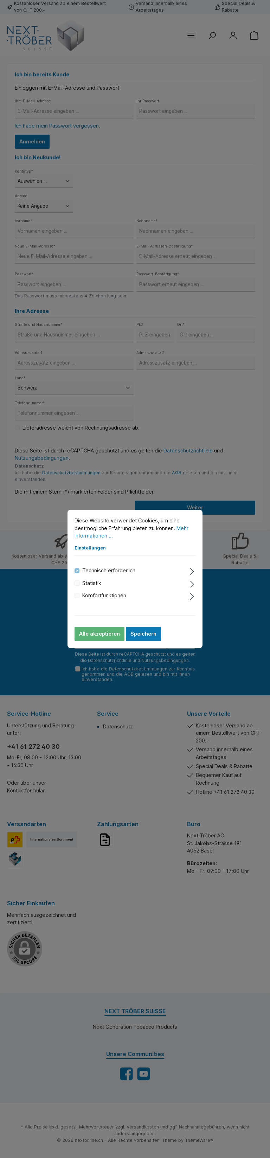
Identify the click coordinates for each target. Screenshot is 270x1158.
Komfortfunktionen (104, 595)
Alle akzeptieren (99, 634)
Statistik (91, 583)
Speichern (143, 634)
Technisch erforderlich (108, 571)
